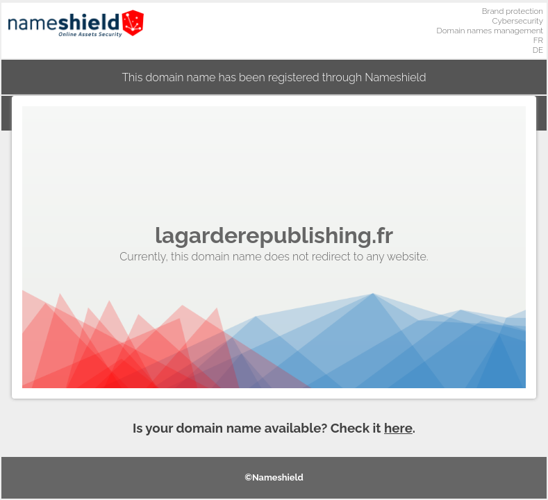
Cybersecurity (517, 21)
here (398, 427)
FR (538, 40)
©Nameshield (274, 477)
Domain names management (490, 30)
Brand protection (512, 11)
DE (538, 50)
